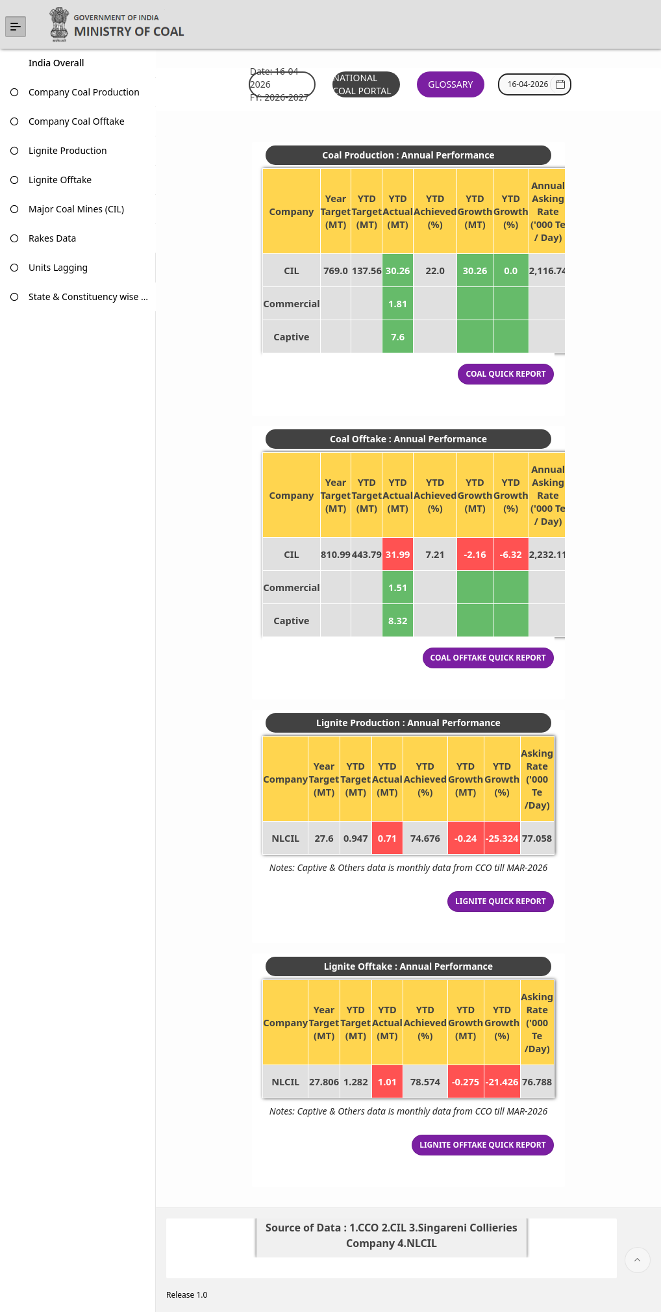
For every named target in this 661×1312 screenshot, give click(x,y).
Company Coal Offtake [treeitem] (77, 121)
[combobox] (528, 84)
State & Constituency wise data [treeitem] (90, 296)
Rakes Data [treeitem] (52, 238)
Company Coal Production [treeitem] (84, 92)
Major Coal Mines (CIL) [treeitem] (76, 209)
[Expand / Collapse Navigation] (15, 26)
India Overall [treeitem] (56, 63)
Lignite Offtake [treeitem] (60, 179)
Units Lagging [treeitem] (58, 267)
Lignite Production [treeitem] (68, 150)
